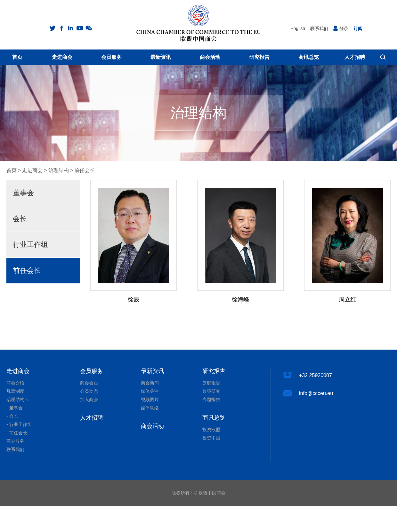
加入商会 (89, 399)
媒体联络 (150, 407)
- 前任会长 (16, 432)
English (297, 28)
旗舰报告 (211, 382)
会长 (20, 219)
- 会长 (12, 416)
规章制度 (15, 391)
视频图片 (150, 399)
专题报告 (211, 399)
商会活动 (152, 426)
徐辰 (133, 299)
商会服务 (15, 441)
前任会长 (84, 170)
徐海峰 (240, 299)
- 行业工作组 (19, 424)
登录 (340, 28)
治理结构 (58, 170)
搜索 (383, 57)
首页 (11, 170)
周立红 (347, 299)
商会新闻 (150, 382)
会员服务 (91, 371)
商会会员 (89, 382)
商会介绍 (15, 382)
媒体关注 (150, 391)
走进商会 (32, 170)
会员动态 (89, 391)
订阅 (357, 28)
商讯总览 (213, 418)
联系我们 (319, 28)
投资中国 (211, 437)
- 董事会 (14, 407)
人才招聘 (91, 418)
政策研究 (211, 391)
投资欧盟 (211, 429)
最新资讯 (152, 371)
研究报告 (213, 371)
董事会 (23, 193)
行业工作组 (30, 245)
